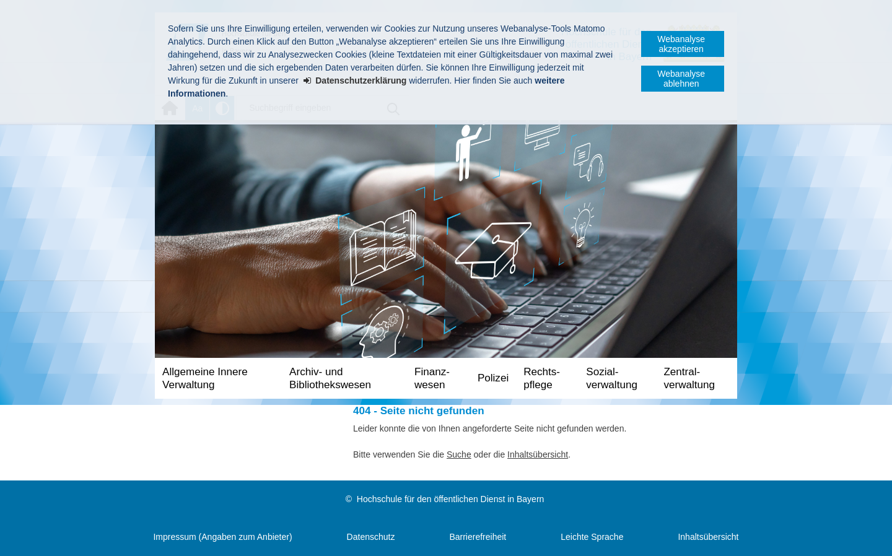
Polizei (493, 378)
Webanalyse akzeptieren (681, 44)
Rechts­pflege (541, 378)
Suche (459, 454)
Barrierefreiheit (477, 537)
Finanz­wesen (432, 378)
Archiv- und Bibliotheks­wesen (330, 378)
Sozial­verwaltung (611, 378)
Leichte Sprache (592, 537)
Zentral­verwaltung (689, 378)
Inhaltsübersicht (537, 454)
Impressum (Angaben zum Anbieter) (222, 537)
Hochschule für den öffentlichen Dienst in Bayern (450, 499)
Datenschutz (371, 537)
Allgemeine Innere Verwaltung (205, 378)
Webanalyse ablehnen (681, 79)
